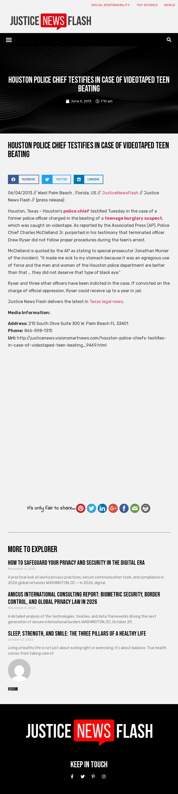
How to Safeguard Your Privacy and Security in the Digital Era (76, 563)
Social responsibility (110, 5)
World (170, 5)
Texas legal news (106, 301)
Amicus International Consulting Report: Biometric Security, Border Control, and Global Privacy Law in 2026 (84, 598)
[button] (9, 40)
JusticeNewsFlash (120, 192)
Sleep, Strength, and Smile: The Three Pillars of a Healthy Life (77, 633)
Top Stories (147, 5)
